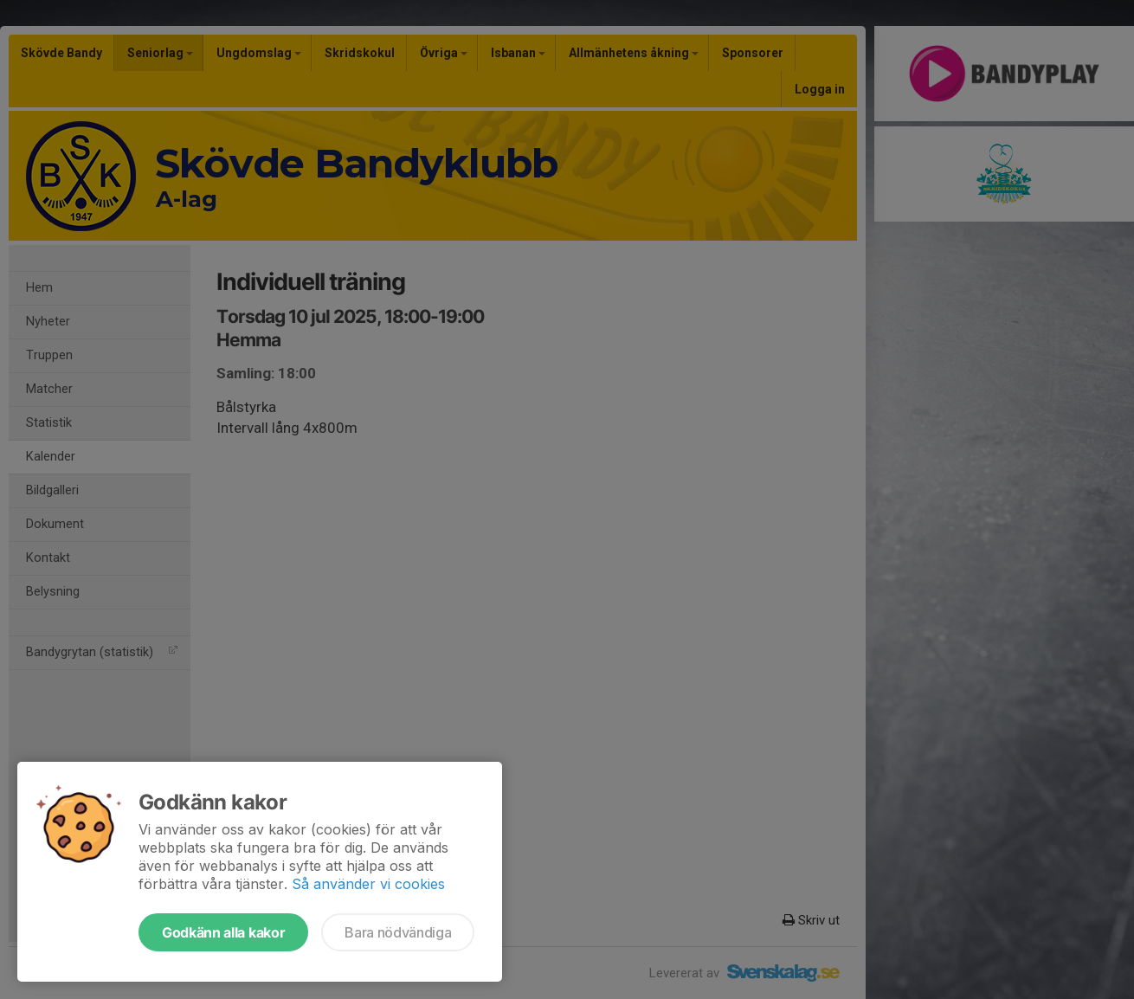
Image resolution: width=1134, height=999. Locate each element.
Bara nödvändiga (398, 932)
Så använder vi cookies (368, 884)
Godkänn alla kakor (223, 932)
